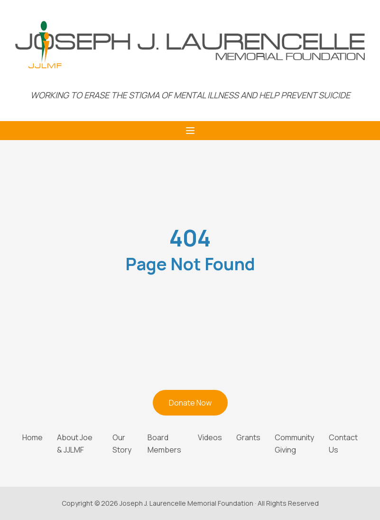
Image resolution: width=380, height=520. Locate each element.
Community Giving (294, 443)
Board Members (164, 443)
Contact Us (343, 443)
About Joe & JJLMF (75, 443)
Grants (248, 437)
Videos (210, 437)
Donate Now (190, 402)
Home (32, 437)
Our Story (121, 443)
